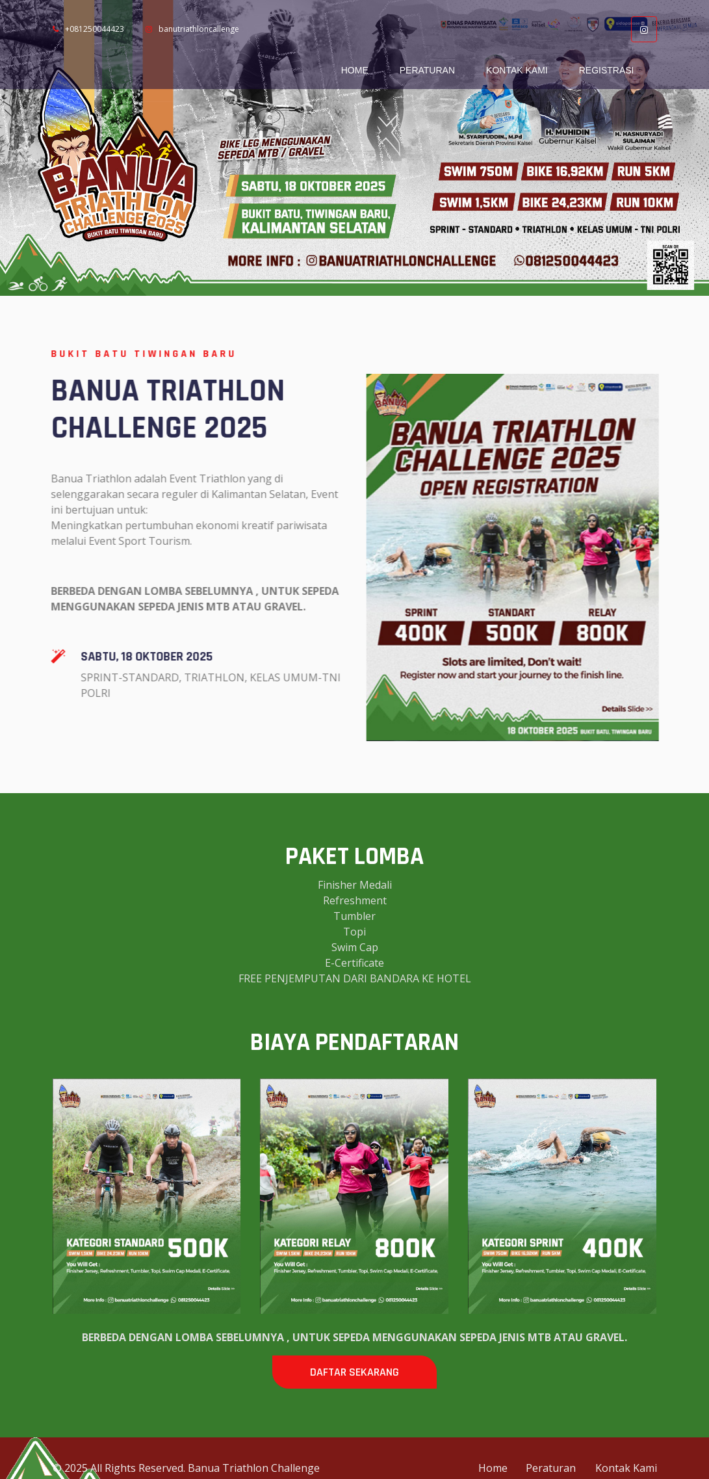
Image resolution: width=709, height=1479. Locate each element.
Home (354, 70)
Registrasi (606, 70)
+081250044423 (88, 28)
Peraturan (427, 70)
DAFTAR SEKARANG (354, 1372)
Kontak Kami (517, 70)
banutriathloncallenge (192, 28)
